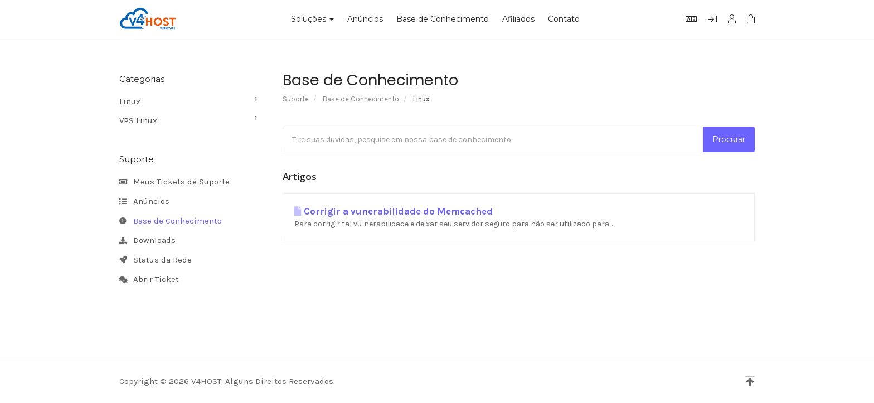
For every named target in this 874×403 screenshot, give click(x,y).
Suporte (296, 99)
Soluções (312, 19)
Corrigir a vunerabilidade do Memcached (393, 211)
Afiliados (518, 19)
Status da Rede (155, 260)
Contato (564, 19)
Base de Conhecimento (442, 19)
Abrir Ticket (149, 280)
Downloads (147, 240)
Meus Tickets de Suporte (174, 182)
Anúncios (365, 19)
